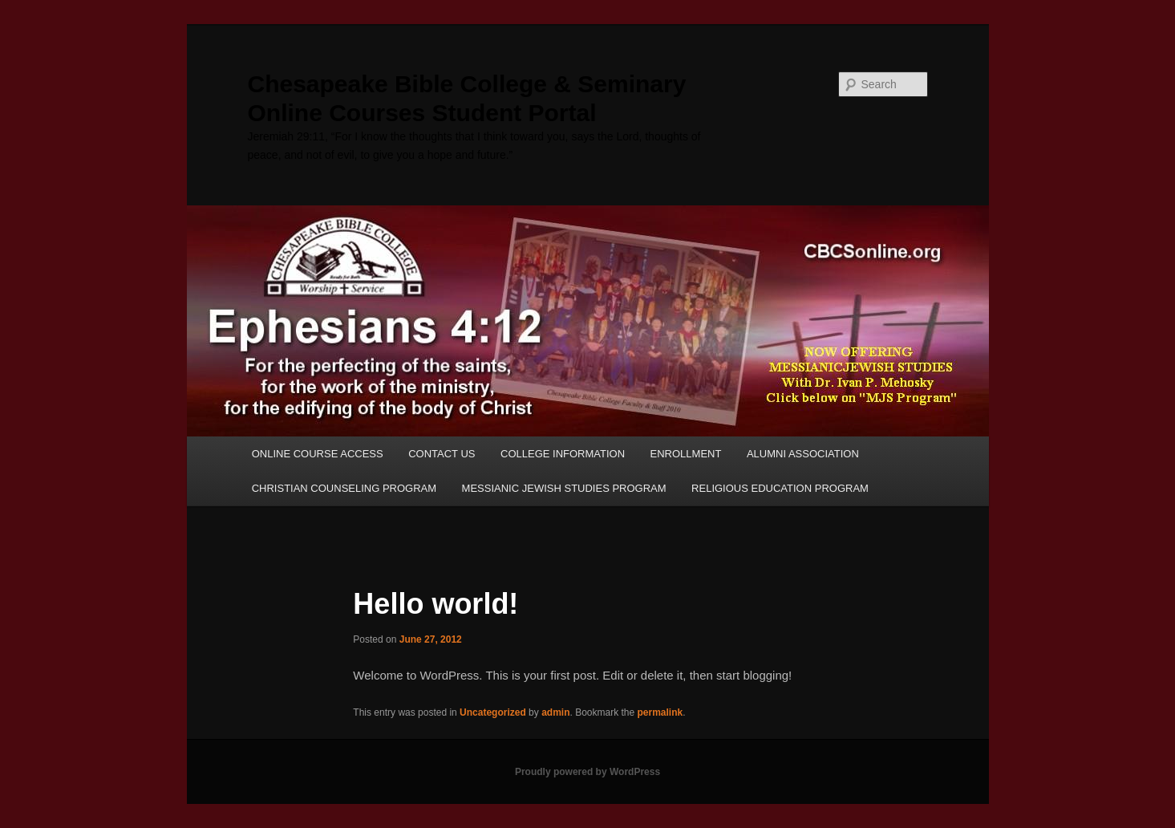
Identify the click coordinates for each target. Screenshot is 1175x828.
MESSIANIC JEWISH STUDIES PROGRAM (564, 488)
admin (555, 712)
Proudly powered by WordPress (587, 771)
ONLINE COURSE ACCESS (317, 454)
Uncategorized (493, 712)
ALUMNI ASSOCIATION (803, 454)
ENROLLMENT (686, 454)
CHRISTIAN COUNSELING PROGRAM (344, 488)
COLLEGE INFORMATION (562, 454)
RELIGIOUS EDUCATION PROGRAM (780, 488)
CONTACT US (441, 454)
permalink (660, 712)
